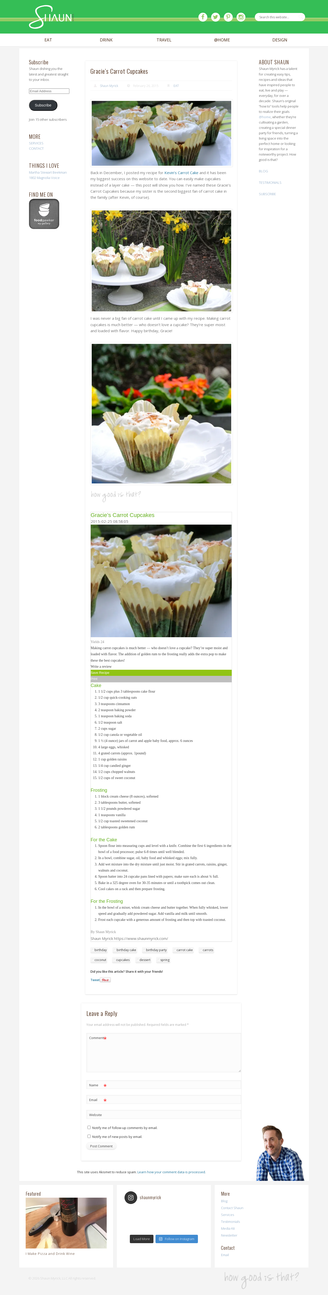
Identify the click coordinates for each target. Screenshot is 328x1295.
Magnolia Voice (48, 177)
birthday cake (126, 950)
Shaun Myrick (109, 86)
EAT (48, 40)
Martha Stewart (40, 172)
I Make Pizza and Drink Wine (50, 1253)
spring (164, 960)
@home (265, 117)
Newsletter (229, 1235)
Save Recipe (100, 673)
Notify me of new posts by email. (117, 1136)
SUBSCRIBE (267, 194)
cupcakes (123, 960)
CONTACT (36, 148)
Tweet (95, 980)
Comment (98, 1037)
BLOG (263, 171)
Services (227, 1214)
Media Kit (228, 1228)
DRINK (106, 40)
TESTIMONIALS (270, 182)
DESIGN (279, 40)
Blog (224, 1201)
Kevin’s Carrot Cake (181, 172)
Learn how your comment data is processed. (171, 1172)
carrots (208, 950)
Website (95, 1115)
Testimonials (230, 1221)
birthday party (156, 950)
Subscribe (43, 105)
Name (98, 1085)
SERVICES (36, 143)
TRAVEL (164, 40)
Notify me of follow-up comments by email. (125, 1127)
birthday (101, 950)
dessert (144, 960)
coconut (100, 960)
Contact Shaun (232, 1208)
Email (98, 1099)
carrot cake (185, 950)
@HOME (222, 40)
